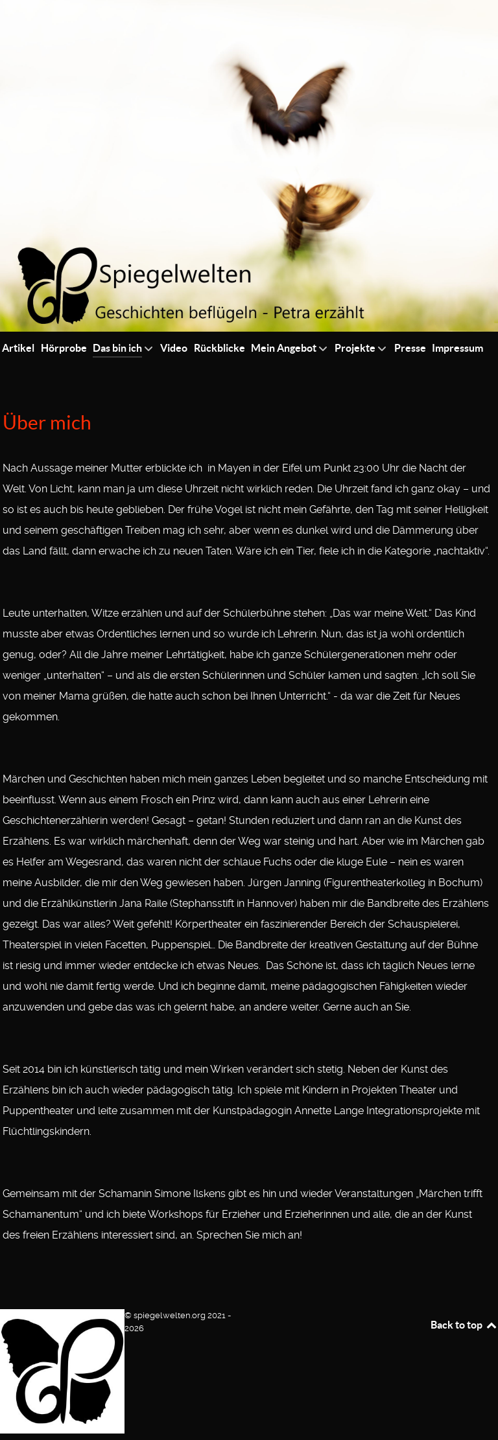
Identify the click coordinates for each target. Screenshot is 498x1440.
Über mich (47, 422)
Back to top (464, 1325)
